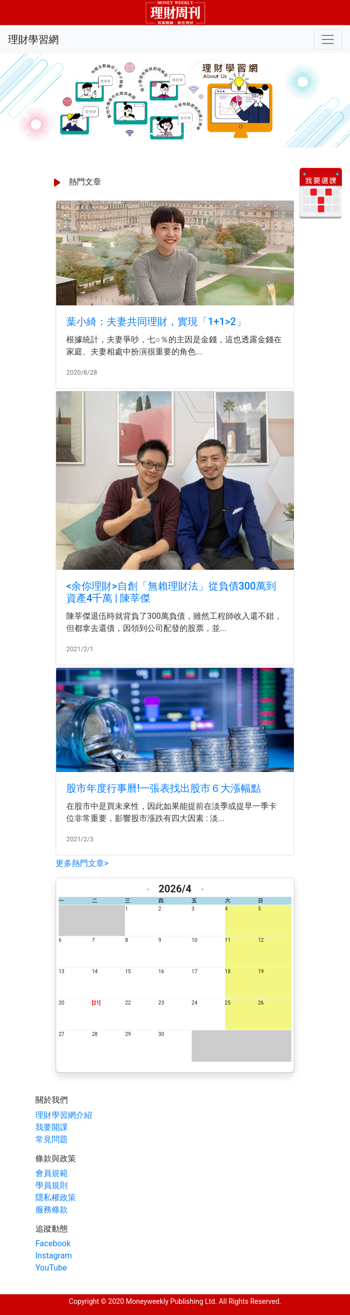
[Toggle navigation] (328, 39)
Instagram (53, 1255)
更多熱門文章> (82, 863)
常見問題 (51, 1139)
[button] (26, 101)
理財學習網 (33, 39)
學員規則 (51, 1185)
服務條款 (51, 1209)
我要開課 (51, 1127)
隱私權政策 (55, 1197)
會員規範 (51, 1173)
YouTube (51, 1268)
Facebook (52, 1243)
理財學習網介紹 (63, 1115)
